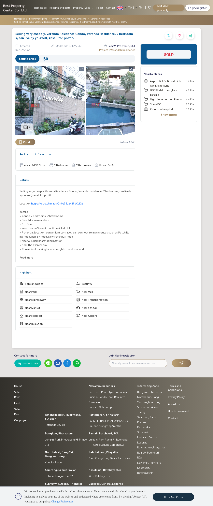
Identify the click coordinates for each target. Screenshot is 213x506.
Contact (110, 7)
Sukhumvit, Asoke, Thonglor (63, 483)
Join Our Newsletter (122, 355)
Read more (26, 257)
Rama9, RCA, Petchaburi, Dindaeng (68, 18)
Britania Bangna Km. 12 (59, 476)
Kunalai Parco (53, 462)
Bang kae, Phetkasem (59, 433)
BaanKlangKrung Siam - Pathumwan (110, 458)
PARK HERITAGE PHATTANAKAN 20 (108, 420)
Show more (169, 114)
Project (99, 7)
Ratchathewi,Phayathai (104, 452)
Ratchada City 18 (55, 424)
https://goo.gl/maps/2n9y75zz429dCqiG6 (57, 203)
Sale (17, 392)
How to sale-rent (179, 411)
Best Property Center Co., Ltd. (15, 7)
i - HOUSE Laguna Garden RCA (106, 444)
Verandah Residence (100, 18)
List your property (163, 8)
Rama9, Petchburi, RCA (104, 433)
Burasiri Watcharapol (101, 407)
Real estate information (35, 154)
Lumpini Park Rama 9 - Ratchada (108, 439)
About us (174, 404)
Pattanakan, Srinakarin (104, 414)
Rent (17, 397)
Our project (21, 420)
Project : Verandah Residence (117, 49)
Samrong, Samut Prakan (61, 469)
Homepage (40, 7)
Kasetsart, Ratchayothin (105, 469)
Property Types (82, 7)
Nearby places (153, 74)
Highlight (26, 272)
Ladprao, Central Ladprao (106, 483)
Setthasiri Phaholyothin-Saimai (108, 392)
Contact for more (25, 355)
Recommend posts (60, 7)
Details (24, 179)
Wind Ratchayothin (100, 476)
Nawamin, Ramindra (102, 385)
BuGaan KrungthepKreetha (105, 426)
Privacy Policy (176, 397)
